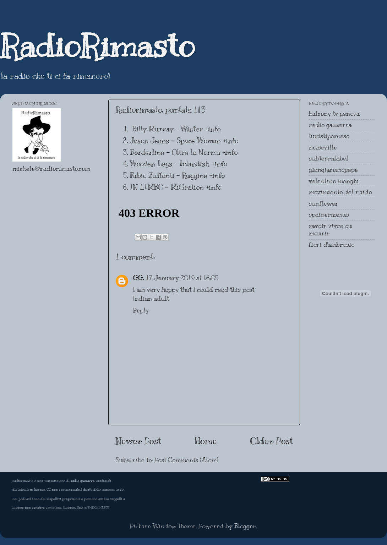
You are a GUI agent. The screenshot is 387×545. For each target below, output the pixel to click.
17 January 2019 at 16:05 (182, 278)
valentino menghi (334, 181)
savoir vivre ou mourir (330, 230)
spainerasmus (329, 214)
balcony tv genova (334, 114)
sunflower (323, 203)
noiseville (323, 147)
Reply (141, 310)
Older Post (271, 440)
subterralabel (328, 158)
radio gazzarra (330, 125)
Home (206, 440)
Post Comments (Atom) (186, 460)
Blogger (245, 526)
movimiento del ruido (340, 192)
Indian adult (151, 299)
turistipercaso (329, 136)
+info (212, 129)
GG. (138, 278)
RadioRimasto (97, 46)
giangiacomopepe (333, 170)
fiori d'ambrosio (331, 245)
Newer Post (138, 440)
